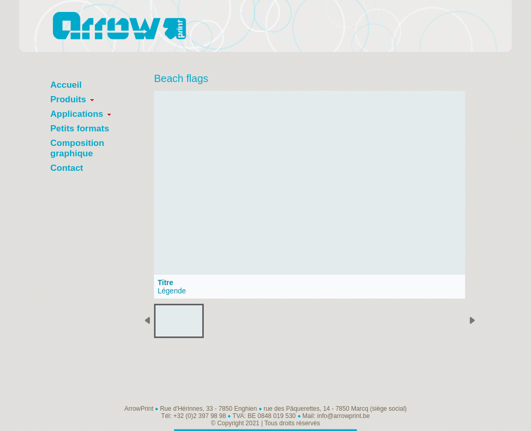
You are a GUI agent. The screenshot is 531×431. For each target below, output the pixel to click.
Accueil (65, 85)
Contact (66, 168)
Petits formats (79, 128)
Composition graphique (77, 148)
